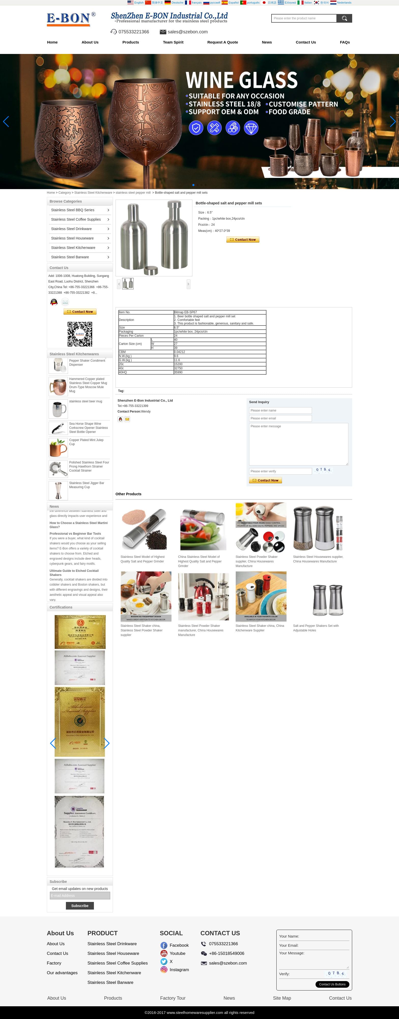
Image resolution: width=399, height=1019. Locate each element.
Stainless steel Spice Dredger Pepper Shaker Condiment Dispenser (89, 364)
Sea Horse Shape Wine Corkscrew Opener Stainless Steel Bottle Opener (88, 431)
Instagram (174, 969)
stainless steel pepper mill (133, 192)
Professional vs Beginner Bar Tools (75, 536)
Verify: (284, 974)
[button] (193, 185)
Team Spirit (173, 42)
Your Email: (288, 945)
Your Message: (292, 953)
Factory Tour (173, 998)
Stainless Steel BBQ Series (72, 210)
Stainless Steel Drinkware (71, 229)
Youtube (174, 953)
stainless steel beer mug (85, 404)
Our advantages (62, 972)
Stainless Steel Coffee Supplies (76, 219)
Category (65, 192)
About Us (90, 42)
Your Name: (289, 936)
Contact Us (306, 42)
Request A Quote (222, 42)
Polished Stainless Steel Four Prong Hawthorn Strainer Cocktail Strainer (89, 470)
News (267, 42)
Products (130, 42)
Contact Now (80, 311)
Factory (54, 963)
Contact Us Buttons (332, 984)
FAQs (345, 42)
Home (52, 42)
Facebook (174, 945)
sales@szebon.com (188, 31)
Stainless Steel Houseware (72, 238)
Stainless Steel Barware (70, 257)
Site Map (282, 998)
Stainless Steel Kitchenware (93, 192)
